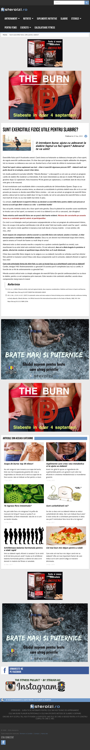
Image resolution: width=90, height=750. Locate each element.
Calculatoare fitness (45, 27)
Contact (36, 733)
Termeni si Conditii (26, 733)
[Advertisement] (16, 307)
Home (5, 35)
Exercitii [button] (25, 27)
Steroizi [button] (76, 18)
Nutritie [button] (28, 18)
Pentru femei (11, 27)
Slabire (64, 18)
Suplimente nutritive (47, 18)
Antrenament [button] (12, 18)
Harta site (44, 733)
